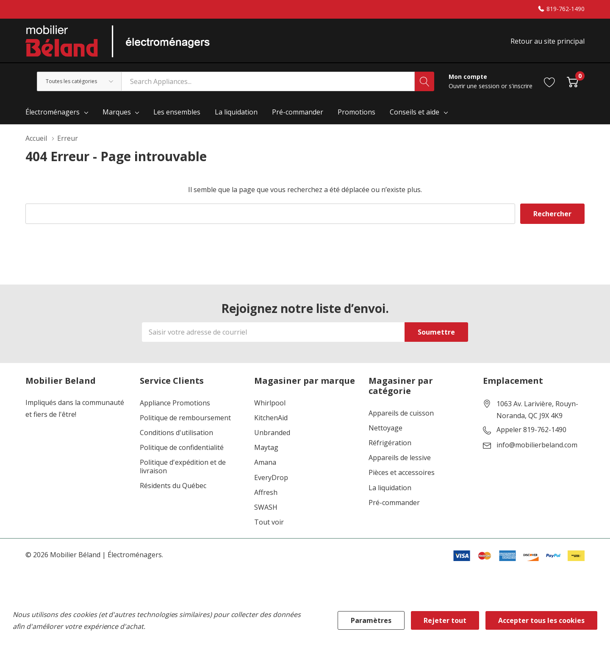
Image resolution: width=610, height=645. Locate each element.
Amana (265, 462)
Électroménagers (52, 112)
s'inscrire (520, 86)
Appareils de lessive (400, 458)
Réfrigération (390, 443)
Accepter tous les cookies (541, 620)
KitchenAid (271, 418)
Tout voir (269, 522)
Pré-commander (394, 503)
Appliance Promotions (175, 403)
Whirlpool (270, 403)
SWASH (265, 507)
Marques (117, 112)
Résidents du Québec (173, 486)
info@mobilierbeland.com (536, 445)
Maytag (266, 448)
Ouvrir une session (475, 86)
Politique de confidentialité (182, 448)
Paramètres (371, 620)
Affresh (265, 493)
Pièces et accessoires (402, 473)
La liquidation (390, 488)
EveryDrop (271, 478)
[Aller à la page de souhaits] (549, 81)
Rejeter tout (445, 620)
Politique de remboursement (185, 418)
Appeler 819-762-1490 (531, 430)
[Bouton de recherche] (424, 81)
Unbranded (272, 433)
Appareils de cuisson (401, 413)
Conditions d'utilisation (176, 433)
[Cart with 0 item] (572, 81)
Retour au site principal (547, 41)
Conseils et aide (414, 112)
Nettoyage (385, 428)
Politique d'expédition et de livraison (183, 466)
